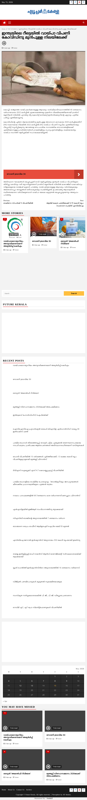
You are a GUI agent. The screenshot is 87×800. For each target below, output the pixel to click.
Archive (29, 790)
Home (4, 790)
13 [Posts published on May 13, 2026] (32, 686)
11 (5, 219)
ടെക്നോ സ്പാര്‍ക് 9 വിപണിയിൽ (23, 202)
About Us (11, 790)
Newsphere (56, 795)
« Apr (5, 701)
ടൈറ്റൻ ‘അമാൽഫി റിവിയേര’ (17, 774)
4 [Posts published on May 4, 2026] (8, 681)
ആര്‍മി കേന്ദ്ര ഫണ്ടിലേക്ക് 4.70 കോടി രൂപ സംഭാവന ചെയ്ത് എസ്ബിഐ (64, 203)
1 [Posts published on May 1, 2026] (55, 677)
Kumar (15, 48)
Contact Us (20, 790)
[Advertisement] (43, 152)
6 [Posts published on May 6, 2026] (31, 681)
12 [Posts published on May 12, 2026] (20, 686)
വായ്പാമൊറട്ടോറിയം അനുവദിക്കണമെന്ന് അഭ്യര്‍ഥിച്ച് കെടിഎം (13, 243)
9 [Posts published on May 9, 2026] (66, 681)
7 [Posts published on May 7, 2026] (43, 681)
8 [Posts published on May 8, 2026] (55, 681)
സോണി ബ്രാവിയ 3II (41, 241)
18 (48, 752)
